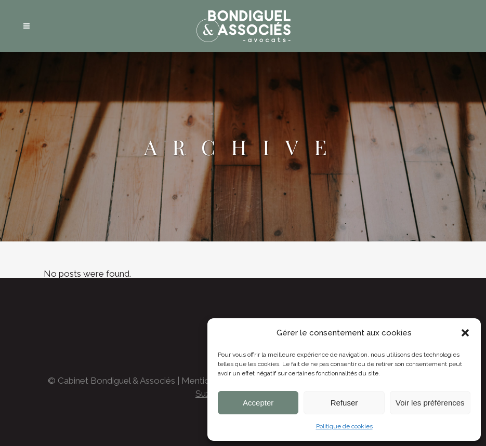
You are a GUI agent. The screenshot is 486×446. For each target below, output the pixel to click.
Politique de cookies (344, 426)
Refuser (344, 402)
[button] (465, 333)
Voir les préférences (430, 402)
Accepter (258, 402)
